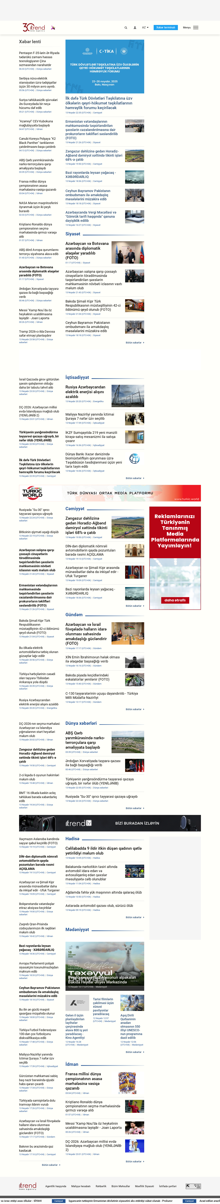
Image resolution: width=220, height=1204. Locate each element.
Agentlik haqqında (55, 1186)
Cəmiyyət (74, 508)
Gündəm (74, 614)
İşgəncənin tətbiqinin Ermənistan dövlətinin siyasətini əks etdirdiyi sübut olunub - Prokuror (130, 1200)
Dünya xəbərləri (81, 723)
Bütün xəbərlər (133, 342)
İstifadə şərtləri (168, 1186)
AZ (144, 27)
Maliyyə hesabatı (81, 1186)
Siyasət (72, 233)
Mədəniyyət (77, 929)
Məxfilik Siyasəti (144, 1186)
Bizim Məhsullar (121, 1186)
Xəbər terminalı (165, 27)
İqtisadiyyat (77, 377)
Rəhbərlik (101, 1186)
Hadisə (72, 838)
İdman (71, 1064)
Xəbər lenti (30, 41)
